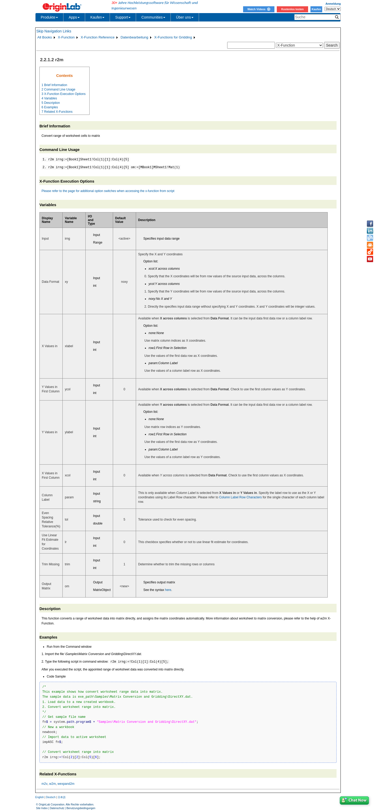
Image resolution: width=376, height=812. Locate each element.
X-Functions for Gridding (173, 37)
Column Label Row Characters (240, 497)
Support (123, 17)
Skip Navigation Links (53, 31)
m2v (45, 784)
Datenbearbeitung (134, 37)
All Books (44, 37)
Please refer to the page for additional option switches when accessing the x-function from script (108, 191)
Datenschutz (57, 808)
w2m (52, 784)
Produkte (49, 17)
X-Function (66, 37)
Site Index (42, 808)
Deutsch (51, 797)
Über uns (184, 17)
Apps (74, 17)
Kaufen (316, 9)
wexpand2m (65, 784)
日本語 (62, 797)
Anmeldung (333, 3)
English (39, 797)
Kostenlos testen (292, 9)
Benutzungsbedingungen (80, 808)
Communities (153, 17)
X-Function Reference (98, 37)
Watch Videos (258, 9)
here (168, 590)
